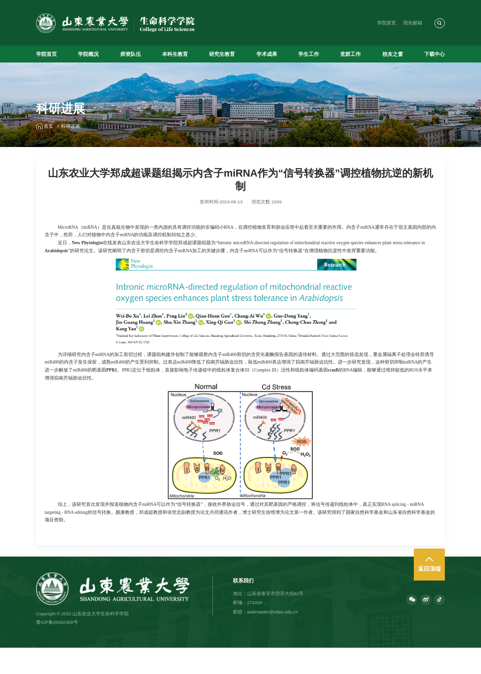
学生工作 (308, 54)
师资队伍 (130, 54)
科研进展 (70, 126)
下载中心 (434, 54)
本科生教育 (175, 54)
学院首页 (386, 23)
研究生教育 (222, 54)
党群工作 (350, 54)
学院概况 (88, 54)
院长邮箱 (412, 23)
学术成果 (266, 54)
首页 (48, 126)
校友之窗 (392, 54)
